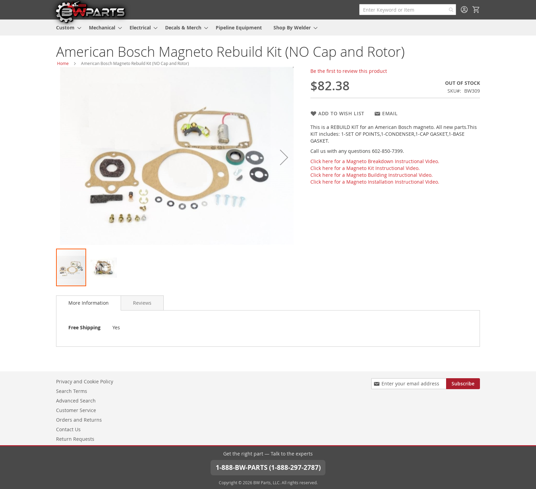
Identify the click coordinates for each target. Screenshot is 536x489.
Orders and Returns (79, 419)
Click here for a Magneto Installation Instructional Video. (374, 182)
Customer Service (76, 409)
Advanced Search (76, 400)
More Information (88, 303)
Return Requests (75, 438)
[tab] (88, 302)
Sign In (464, 9)
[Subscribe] (463, 383)
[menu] (268, 27)
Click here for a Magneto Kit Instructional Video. (365, 168)
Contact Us (68, 428)
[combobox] (407, 9)
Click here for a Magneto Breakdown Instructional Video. (374, 161)
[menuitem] (66, 27)
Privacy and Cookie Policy (84, 381)
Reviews (142, 303)
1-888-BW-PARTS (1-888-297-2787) (268, 467)
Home (63, 63)
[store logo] (90, 11)
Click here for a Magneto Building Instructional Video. (371, 175)
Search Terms (71, 390)
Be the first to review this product (348, 71)
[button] (284, 157)
